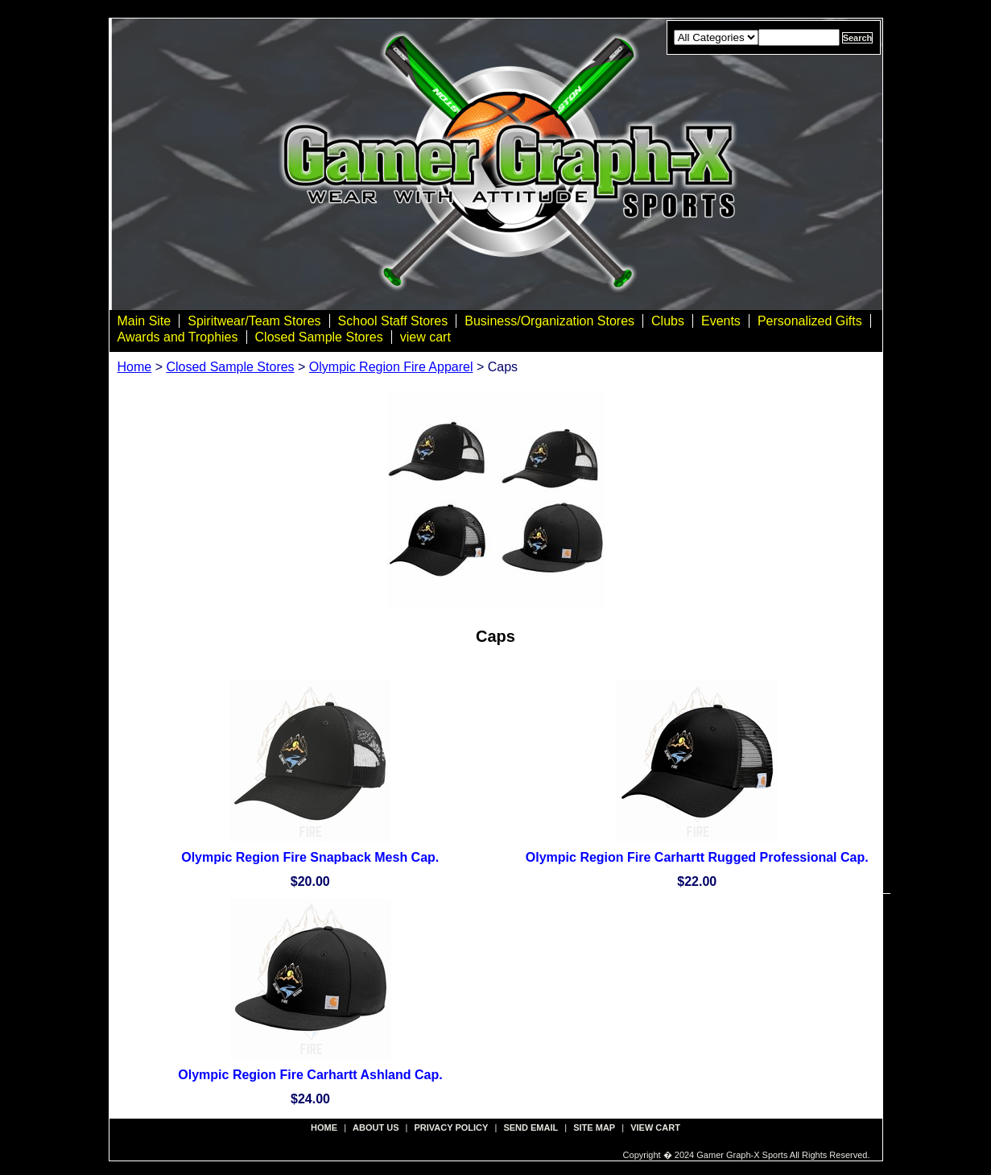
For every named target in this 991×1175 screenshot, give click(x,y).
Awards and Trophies (178, 337)
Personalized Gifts (810, 321)
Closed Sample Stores (319, 337)
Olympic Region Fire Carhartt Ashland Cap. (310, 1075)
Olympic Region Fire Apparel (391, 367)
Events (721, 321)
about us (375, 1127)
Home (135, 367)
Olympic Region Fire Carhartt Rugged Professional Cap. (697, 857)
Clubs (667, 321)
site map (594, 1127)
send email (530, 1127)
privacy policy (452, 1127)
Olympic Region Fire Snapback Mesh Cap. (310, 857)
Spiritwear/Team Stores (254, 321)
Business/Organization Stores (549, 321)
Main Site (144, 321)
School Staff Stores (393, 321)
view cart (425, 337)
